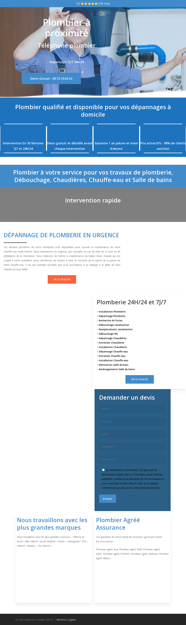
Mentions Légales (66, 619)
